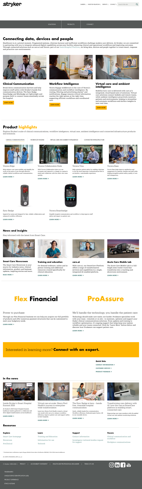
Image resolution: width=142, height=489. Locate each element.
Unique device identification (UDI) (16, 476)
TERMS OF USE (89, 464)
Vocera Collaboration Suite (50, 166)
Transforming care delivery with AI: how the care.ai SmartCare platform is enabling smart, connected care (122, 406)
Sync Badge (8, 210)
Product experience (11, 480)
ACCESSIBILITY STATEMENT (39, 464)
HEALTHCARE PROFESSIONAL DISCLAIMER (66, 464)
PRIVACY (22, 464)
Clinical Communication (15, 140)
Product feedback (103, 372)
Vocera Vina (78, 166)
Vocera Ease (113, 166)
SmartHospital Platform (70, 47)
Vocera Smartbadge (58, 210)
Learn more (8, 103)
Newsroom (7, 440)
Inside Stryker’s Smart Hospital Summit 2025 (17, 404)
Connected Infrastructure (94, 140)
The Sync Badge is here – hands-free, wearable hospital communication (87, 405)
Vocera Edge (9, 166)
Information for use (46, 440)
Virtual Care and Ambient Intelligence (64, 140)
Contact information (104, 365)
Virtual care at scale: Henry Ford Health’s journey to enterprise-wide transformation (52, 405)
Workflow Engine (37, 140)
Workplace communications (118, 442)
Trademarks (8, 472)
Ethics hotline (9, 483)
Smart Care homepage (12, 436)
